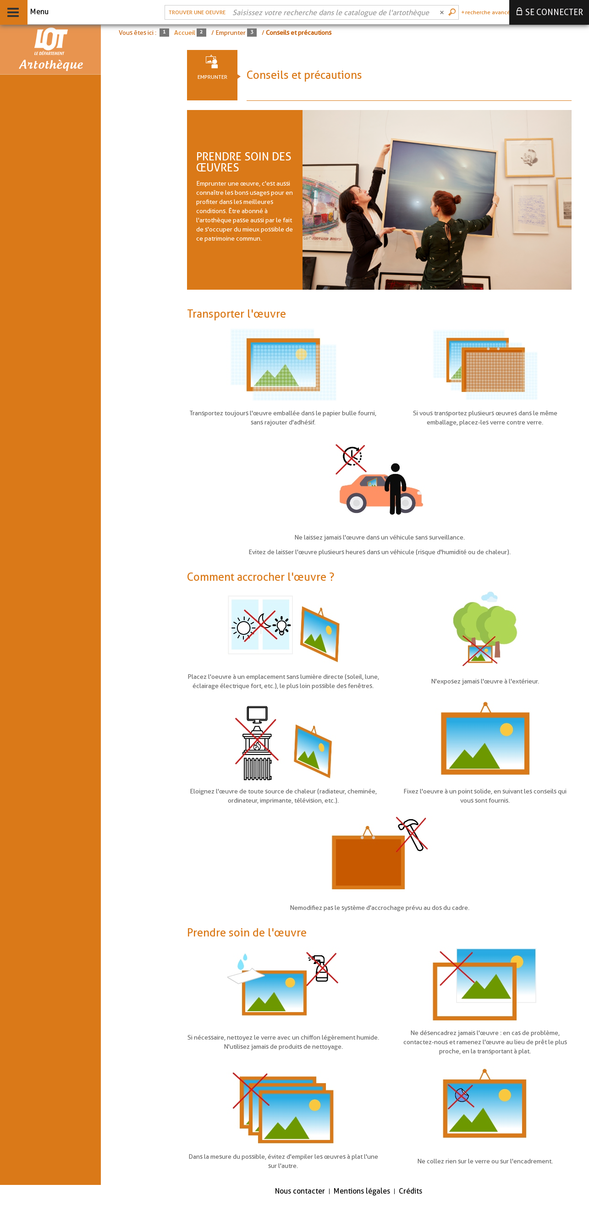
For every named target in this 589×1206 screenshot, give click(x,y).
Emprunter (212, 76)
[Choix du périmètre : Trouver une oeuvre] (196, 12)
